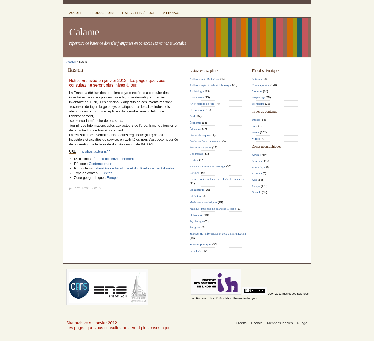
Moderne (257, 91)
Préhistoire (258, 103)
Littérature (196, 195)
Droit (193, 116)
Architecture (197, 97)
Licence (256, 323)
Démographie (197, 109)
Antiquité (257, 78)
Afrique (256, 154)
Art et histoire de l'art (202, 103)
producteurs (102, 13)
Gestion (194, 159)
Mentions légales (280, 323)
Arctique (257, 173)
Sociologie (196, 250)
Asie (254, 179)
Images (256, 119)
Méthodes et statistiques (203, 202)
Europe (112, 178)
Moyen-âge (258, 97)
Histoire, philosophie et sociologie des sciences (217, 178)
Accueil (71, 61)
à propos (171, 13)
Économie (195, 122)
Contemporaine (100, 164)
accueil (75, 13)
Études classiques (200, 135)
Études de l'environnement (113, 159)
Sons (254, 125)
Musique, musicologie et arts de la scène (213, 208)
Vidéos (256, 138)
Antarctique (258, 167)
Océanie (256, 192)
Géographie (196, 153)
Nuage (302, 323)
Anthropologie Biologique (205, 78)
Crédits (241, 323)
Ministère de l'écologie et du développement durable (135, 168)
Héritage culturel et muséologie (207, 166)
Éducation (195, 128)
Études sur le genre (200, 147)
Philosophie (196, 214)
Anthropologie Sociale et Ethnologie (210, 85)
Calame (84, 32)
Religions (195, 227)
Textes (107, 173)
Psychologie (197, 221)
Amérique (257, 160)
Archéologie (197, 91)
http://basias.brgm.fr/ (94, 151)
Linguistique (197, 189)
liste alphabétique (138, 13)
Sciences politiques (201, 244)
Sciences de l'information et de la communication (218, 233)
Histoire (194, 172)
